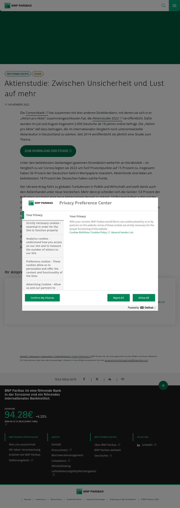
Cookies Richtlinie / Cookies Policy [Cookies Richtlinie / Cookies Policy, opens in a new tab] (88, 232)
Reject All (118, 297)
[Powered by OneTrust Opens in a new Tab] (142, 308)
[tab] (43, 215)
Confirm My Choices (42, 297)
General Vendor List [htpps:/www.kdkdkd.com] (122, 232)
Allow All (143, 297)
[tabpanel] (112, 225)
